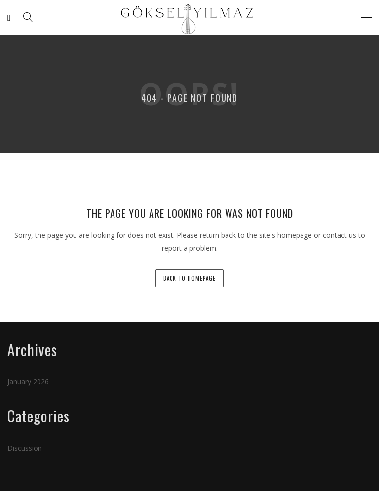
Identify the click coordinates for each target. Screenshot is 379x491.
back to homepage (189, 278)
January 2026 (28, 381)
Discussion (24, 448)
